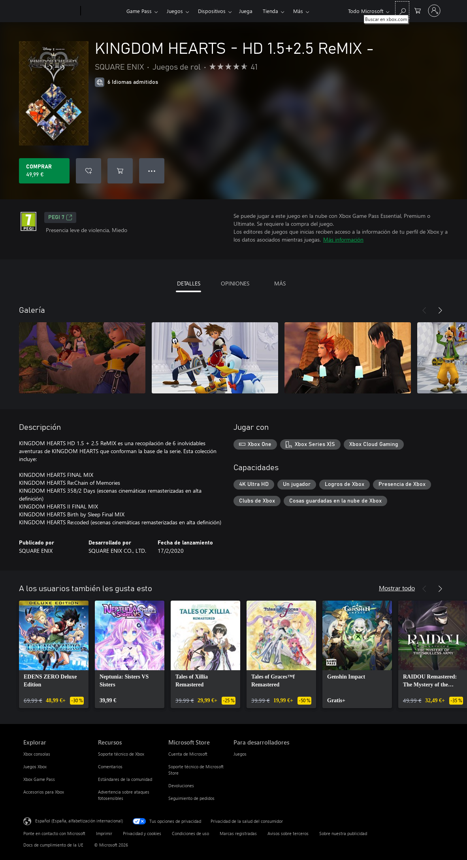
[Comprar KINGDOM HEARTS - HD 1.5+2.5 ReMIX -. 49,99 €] (44, 170)
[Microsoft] (50, 11)
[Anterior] (424, 310)
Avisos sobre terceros (288, 833)
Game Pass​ (139, 11)
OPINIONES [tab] (235, 283)
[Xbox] (103, 11)
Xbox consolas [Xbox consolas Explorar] (36, 753)
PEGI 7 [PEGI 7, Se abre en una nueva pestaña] (60, 217)
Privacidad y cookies (142, 833)
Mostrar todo (397, 588)
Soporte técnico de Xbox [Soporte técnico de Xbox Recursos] (121, 753)
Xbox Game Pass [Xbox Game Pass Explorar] (39, 779)
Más (298, 11)
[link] (54, 654)
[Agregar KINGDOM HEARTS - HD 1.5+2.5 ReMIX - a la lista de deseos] (88, 170)
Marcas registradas (238, 833)
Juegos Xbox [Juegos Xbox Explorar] (35, 766)
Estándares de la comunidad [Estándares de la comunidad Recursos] (125, 779)
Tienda (270, 11)
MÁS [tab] (280, 283)
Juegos (175, 11)
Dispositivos (212, 11)
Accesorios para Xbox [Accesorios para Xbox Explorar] (43, 791)
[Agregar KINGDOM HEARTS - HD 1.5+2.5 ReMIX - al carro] (120, 170)
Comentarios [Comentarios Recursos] (110, 766)
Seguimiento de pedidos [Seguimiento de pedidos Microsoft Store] (191, 798)
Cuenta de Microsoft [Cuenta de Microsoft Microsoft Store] (187, 753)
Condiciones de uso (190, 833)
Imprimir (104, 833)
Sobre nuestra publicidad (343, 833)
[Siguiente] (440, 310)
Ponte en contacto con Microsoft (54, 833)
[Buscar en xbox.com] (402, 10)
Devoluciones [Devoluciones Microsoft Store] (181, 785)
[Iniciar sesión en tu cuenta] (434, 10)
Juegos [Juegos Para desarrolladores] (240, 753)
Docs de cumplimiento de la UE (53, 844)
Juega (245, 11)
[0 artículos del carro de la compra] (417, 10)
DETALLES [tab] (188, 283)
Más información (343, 239)
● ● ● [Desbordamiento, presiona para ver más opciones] (152, 170)
